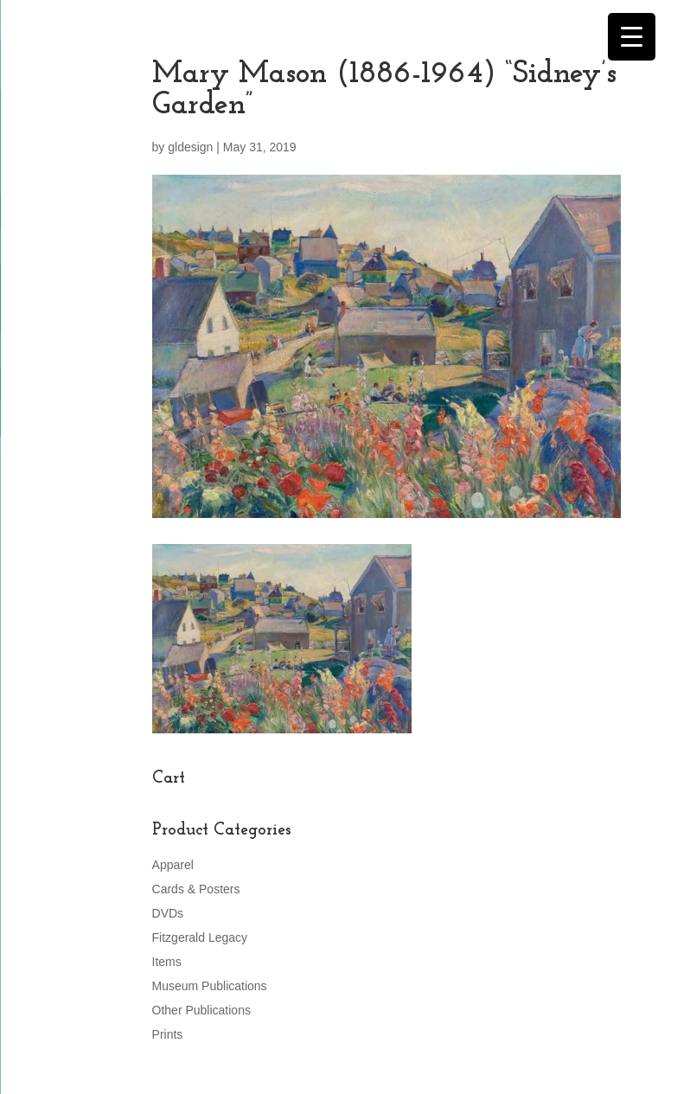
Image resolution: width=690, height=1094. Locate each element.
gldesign (190, 147)
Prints (167, 1034)
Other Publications (201, 1010)
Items (167, 962)
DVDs (168, 913)
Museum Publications (209, 986)
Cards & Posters (196, 889)
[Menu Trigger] (631, 37)
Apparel (173, 865)
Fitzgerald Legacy (200, 937)
